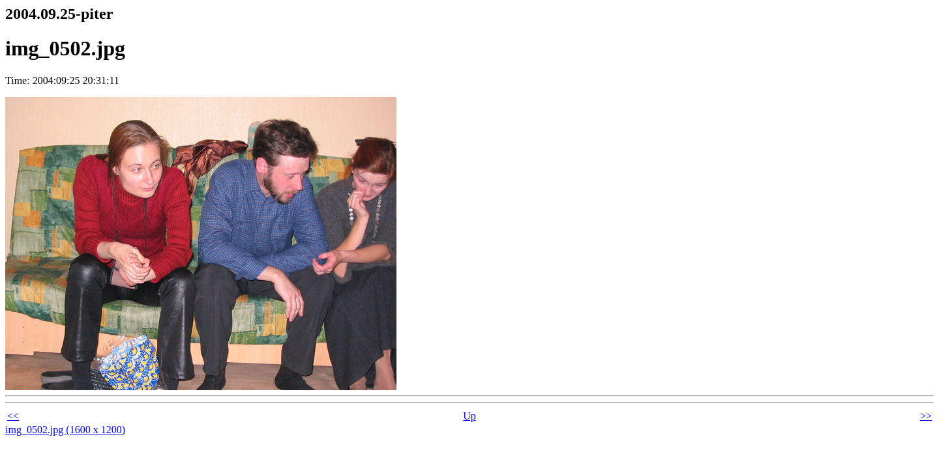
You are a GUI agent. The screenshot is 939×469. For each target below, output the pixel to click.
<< (13, 415)
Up (469, 415)
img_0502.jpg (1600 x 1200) (65, 429)
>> (926, 415)
